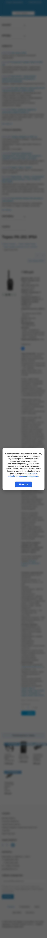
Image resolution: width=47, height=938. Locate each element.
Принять (23, 484)
